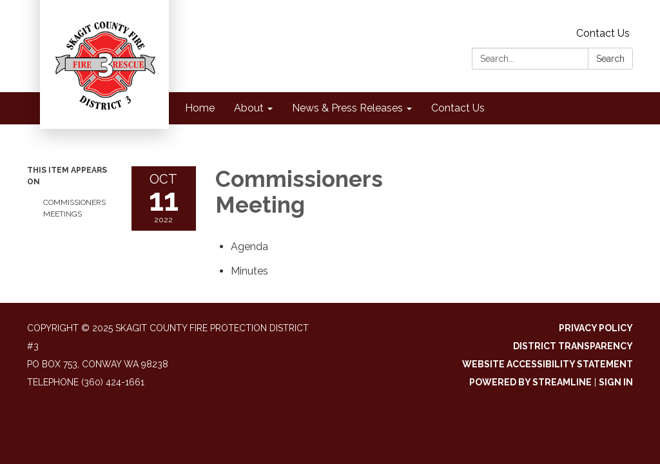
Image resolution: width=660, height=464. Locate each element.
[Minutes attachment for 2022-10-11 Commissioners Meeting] (249, 271)
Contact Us (603, 33)
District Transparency (573, 346)
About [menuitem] (249, 108)
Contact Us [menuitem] (458, 108)
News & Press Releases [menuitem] (347, 108)
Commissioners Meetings (74, 208)
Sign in (616, 382)
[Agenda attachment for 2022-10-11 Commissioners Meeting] (249, 246)
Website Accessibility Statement (547, 364)
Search (610, 58)
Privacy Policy (596, 328)
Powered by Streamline (530, 382)
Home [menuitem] (200, 108)
